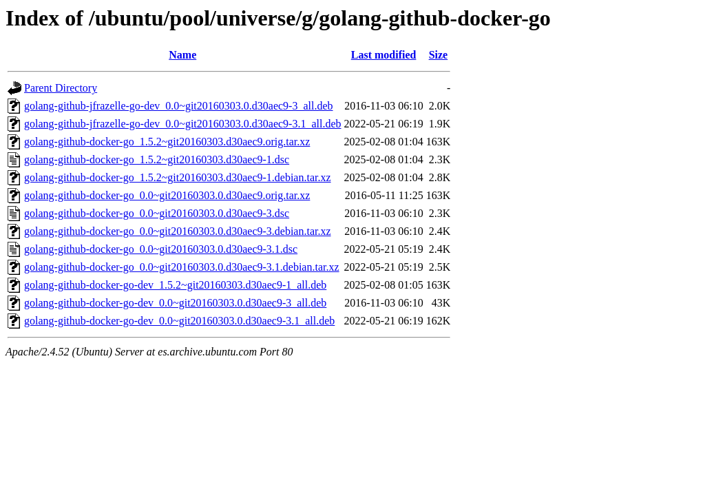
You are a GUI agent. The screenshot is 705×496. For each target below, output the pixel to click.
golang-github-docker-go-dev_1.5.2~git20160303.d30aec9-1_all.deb (175, 285)
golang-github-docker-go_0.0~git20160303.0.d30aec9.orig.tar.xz (167, 195)
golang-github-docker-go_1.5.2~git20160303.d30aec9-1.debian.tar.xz (177, 177)
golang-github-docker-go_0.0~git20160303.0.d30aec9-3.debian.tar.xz (177, 231)
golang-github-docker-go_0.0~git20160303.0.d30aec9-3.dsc (156, 213)
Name (182, 55)
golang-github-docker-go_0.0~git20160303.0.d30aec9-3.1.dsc (160, 249)
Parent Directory (60, 88)
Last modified (384, 55)
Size (438, 55)
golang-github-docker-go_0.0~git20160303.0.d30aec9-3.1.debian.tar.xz (181, 267)
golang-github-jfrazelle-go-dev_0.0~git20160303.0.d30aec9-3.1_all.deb (182, 124)
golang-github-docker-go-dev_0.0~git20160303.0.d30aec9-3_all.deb (175, 303)
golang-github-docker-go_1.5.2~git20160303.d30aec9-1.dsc (156, 159)
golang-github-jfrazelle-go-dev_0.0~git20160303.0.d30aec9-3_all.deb (178, 106)
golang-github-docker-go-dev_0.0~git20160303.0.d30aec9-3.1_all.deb (179, 321)
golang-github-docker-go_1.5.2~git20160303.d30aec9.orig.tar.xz (167, 141)
